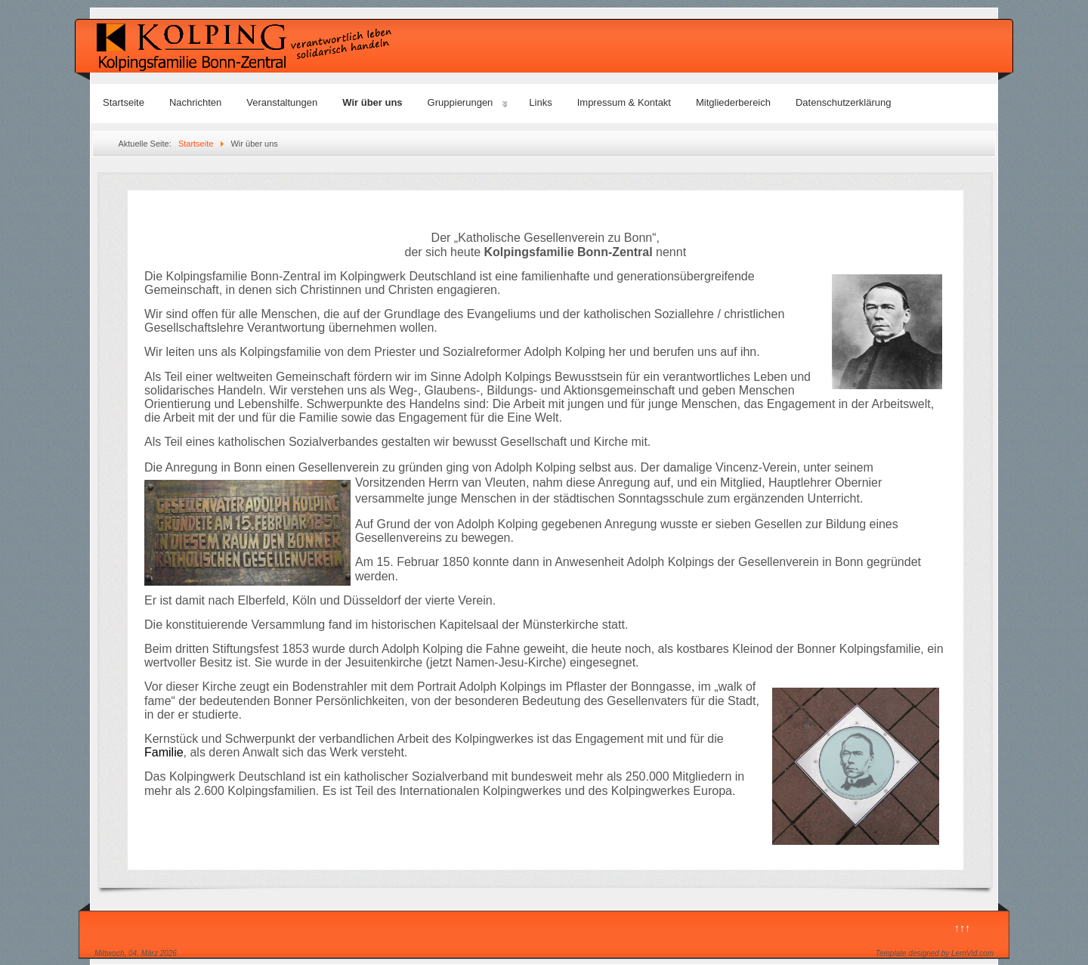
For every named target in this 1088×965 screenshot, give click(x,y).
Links (540, 102)
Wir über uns (372, 102)
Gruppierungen (460, 102)
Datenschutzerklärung (843, 102)
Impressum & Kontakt (624, 102)
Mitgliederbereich (733, 102)
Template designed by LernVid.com (935, 953)
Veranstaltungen (281, 102)
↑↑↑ (962, 928)
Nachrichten (195, 102)
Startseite (123, 102)
